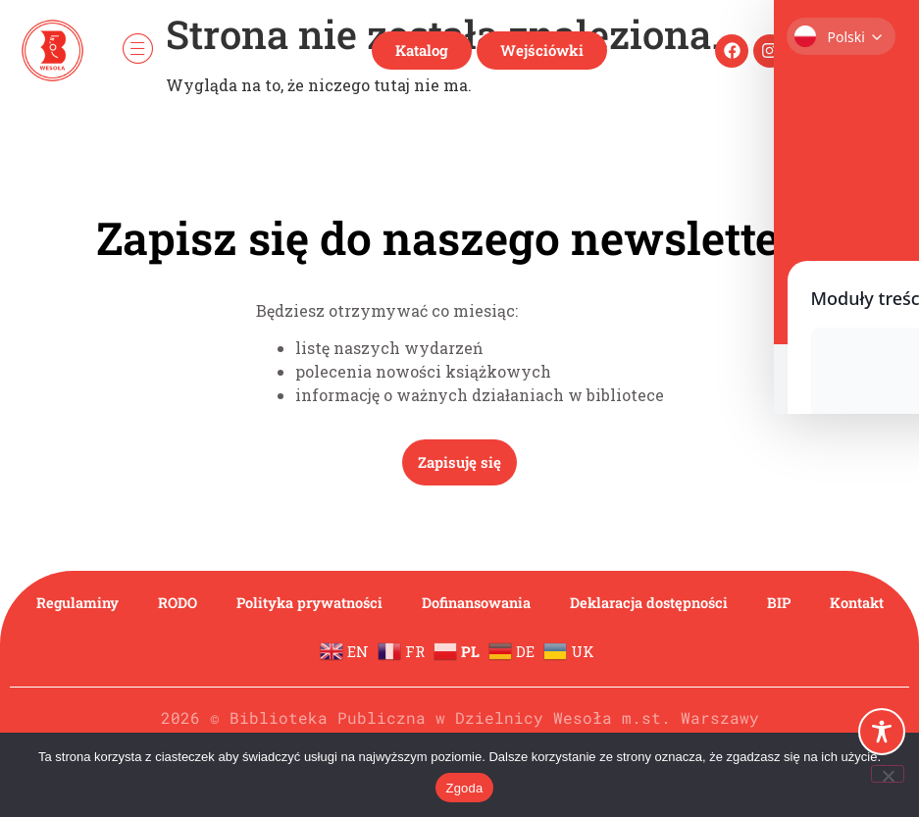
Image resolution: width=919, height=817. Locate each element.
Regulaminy (100, 602)
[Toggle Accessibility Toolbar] (881, 731)
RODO (206, 602)
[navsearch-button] (882, 50)
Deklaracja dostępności (712, 602)
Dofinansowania (527, 602)
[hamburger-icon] (137, 50)
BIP (850, 602)
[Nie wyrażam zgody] (887, 774)
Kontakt (460, 648)
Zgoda (464, 788)
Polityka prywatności (347, 602)
